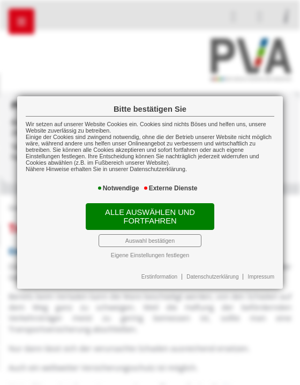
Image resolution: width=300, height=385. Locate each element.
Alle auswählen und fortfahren (150, 216)
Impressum (261, 277)
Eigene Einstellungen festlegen (150, 255)
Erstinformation (159, 277)
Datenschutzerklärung (212, 277)
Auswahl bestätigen (150, 240)
